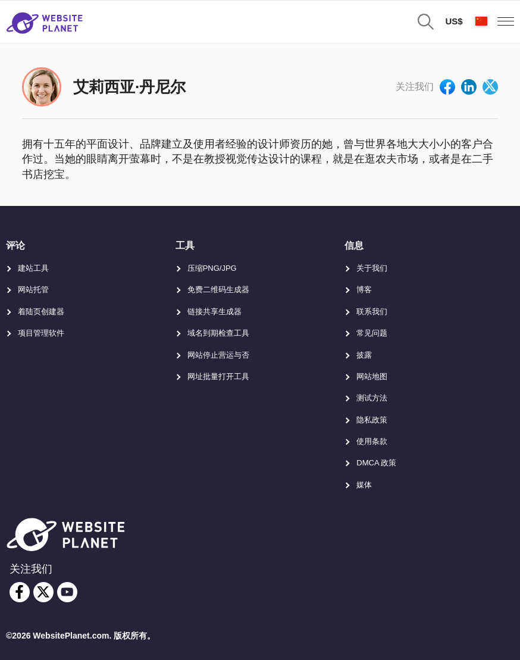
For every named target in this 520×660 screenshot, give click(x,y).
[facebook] (20, 592)
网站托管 (33, 289)
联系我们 (371, 311)
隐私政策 (371, 419)
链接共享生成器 (214, 311)
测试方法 (371, 397)
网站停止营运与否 (218, 355)
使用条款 (371, 441)
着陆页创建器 (41, 311)
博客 (364, 289)
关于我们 (371, 268)
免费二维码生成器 (218, 289)
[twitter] (43, 592)
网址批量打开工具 (218, 376)
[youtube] (67, 592)
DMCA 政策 (376, 462)
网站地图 (371, 376)
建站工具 (33, 268)
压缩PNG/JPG (212, 268)
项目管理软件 (41, 333)
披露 (364, 355)
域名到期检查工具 (218, 333)
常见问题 (371, 333)
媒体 (364, 484)
